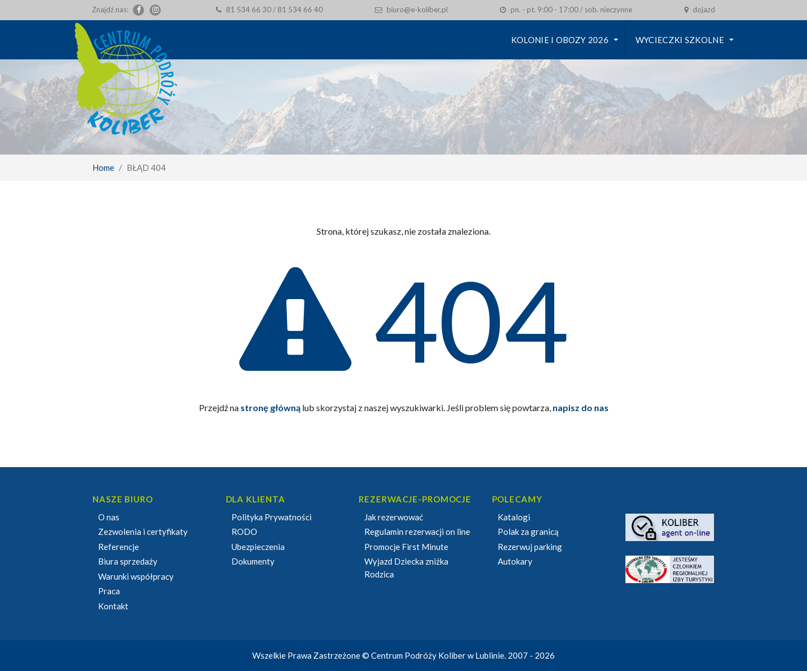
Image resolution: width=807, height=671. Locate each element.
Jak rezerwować (393, 517)
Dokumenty (253, 561)
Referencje (118, 547)
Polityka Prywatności (271, 517)
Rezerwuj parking (530, 547)
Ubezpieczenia (258, 547)
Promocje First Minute (406, 547)
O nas (108, 517)
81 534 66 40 (300, 9)
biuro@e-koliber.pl (417, 9)
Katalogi (514, 517)
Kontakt (113, 606)
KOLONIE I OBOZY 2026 (560, 40)
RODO (244, 531)
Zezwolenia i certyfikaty (143, 531)
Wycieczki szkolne (680, 40)
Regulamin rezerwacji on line (417, 531)
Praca (109, 591)
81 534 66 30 (248, 9)
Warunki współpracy (136, 576)
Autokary (515, 561)
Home (103, 167)
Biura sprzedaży (127, 561)
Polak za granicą (528, 531)
